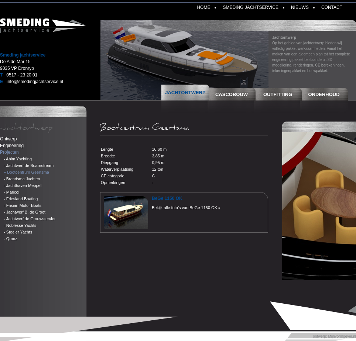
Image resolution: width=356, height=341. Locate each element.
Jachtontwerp (185, 92)
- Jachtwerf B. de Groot (24, 212)
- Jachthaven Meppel (22, 185)
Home (203, 7)
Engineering (12, 145)
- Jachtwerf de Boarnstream (29, 165)
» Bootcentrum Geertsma (26, 172)
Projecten (9, 152)
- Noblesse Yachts (20, 225)
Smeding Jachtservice (250, 7)
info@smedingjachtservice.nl (35, 81)
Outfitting (277, 94)
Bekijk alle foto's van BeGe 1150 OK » (186, 207)
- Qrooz (10, 238)
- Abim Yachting (18, 159)
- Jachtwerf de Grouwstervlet (29, 218)
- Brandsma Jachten (22, 179)
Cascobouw (231, 94)
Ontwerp (8, 138)
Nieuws (300, 7)
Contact (331, 7)
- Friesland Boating (21, 199)
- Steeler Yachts (18, 232)
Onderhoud (323, 94)
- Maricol (11, 192)
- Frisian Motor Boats (22, 205)
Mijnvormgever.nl (342, 336)
